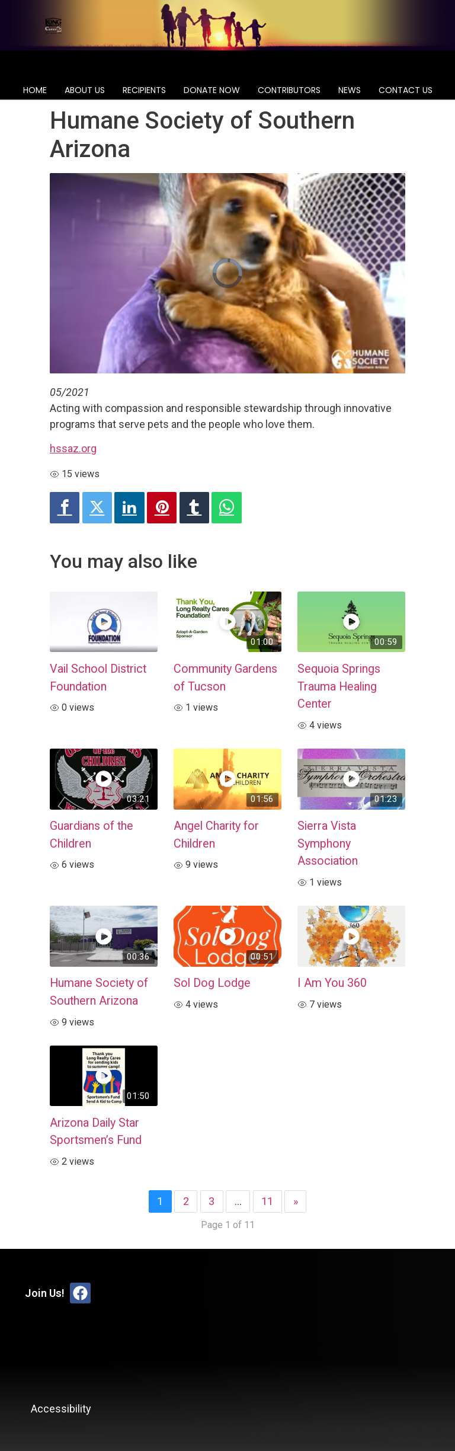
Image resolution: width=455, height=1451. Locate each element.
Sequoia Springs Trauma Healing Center (338, 686)
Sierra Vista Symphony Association (327, 843)
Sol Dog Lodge (212, 983)
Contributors (289, 90)
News (349, 90)
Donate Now (212, 90)
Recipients (144, 90)
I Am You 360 (332, 983)
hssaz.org (73, 448)
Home (35, 90)
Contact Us (405, 90)
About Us (85, 90)
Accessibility (61, 1408)
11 (267, 1201)
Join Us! (45, 1293)
